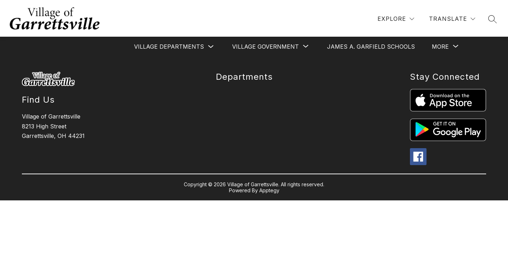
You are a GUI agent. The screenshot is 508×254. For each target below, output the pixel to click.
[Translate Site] (452, 18)
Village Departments (169, 46)
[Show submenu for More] (440, 46)
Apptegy (269, 190)
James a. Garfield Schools (371, 46)
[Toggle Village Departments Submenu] (211, 47)
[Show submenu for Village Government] (265, 46)
